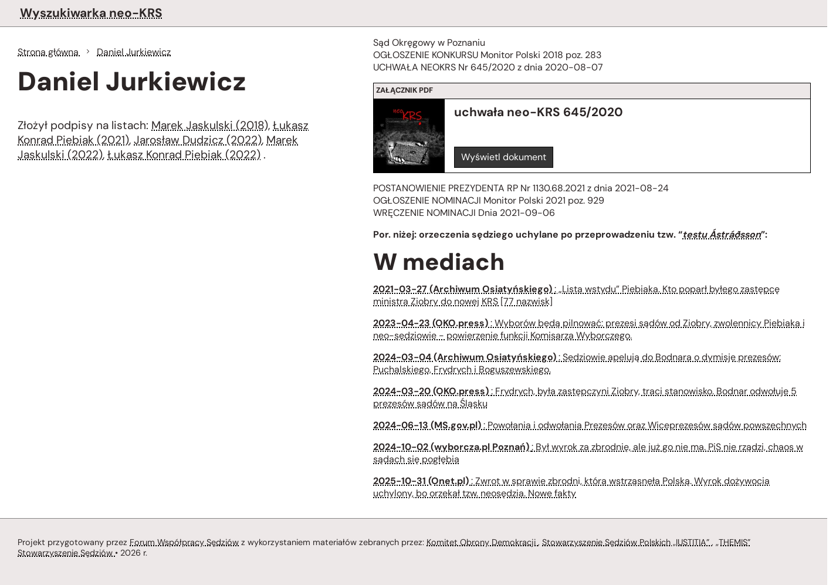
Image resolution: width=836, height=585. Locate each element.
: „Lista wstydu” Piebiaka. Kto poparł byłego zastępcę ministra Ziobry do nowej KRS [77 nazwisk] (576, 295)
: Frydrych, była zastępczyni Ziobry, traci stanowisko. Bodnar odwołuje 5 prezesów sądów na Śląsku (585, 397)
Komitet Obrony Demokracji (482, 542)
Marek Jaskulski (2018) (209, 125)
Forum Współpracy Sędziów (184, 542)
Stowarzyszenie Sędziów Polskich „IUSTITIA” (627, 542)
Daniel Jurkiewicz (134, 52)
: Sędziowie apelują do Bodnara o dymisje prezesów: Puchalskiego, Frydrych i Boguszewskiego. (577, 363)
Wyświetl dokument (503, 157)
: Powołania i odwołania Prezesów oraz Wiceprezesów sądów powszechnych (590, 425)
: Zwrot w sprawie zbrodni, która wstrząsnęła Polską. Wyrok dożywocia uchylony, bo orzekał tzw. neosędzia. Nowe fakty (571, 487)
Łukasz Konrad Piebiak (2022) (183, 154)
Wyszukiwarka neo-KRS (91, 13)
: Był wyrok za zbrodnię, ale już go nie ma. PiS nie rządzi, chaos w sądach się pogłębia (588, 453)
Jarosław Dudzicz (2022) (198, 140)
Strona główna (49, 52)
